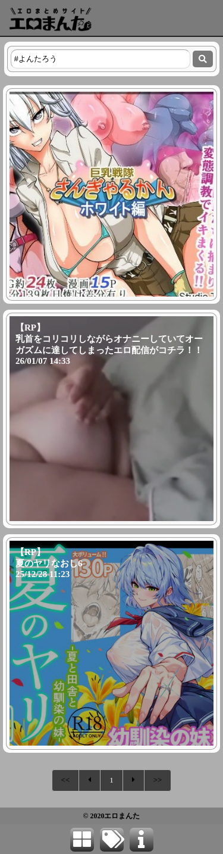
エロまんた (122, 816)
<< (65, 779)
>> (157, 779)
